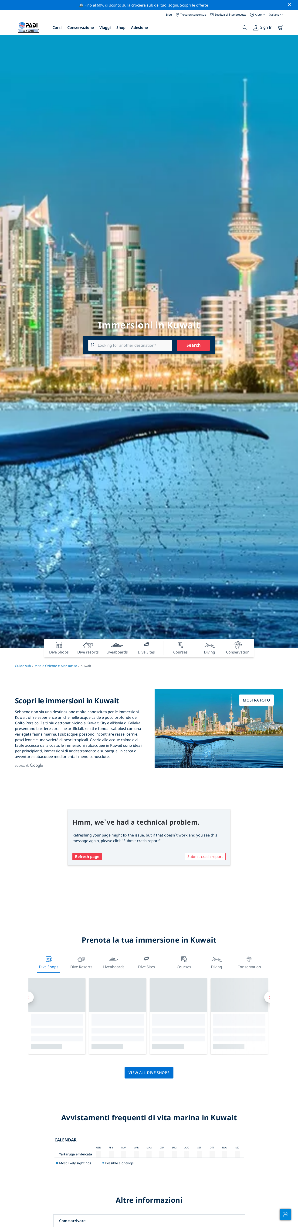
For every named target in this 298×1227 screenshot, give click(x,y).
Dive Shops (48, 962)
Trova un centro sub (191, 15)
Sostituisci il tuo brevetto (228, 15)
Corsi (57, 27)
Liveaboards (114, 962)
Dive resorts (81, 962)
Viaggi (105, 27)
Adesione (139, 27)
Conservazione (80, 27)
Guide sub (23, 666)
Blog (169, 15)
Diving (216, 962)
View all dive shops (149, 1072)
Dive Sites (146, 962)
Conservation (249, 962)
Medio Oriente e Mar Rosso (55, 666)
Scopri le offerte (194, 5)
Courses (184, 962)
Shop (120, 27)
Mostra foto (256, 700)
